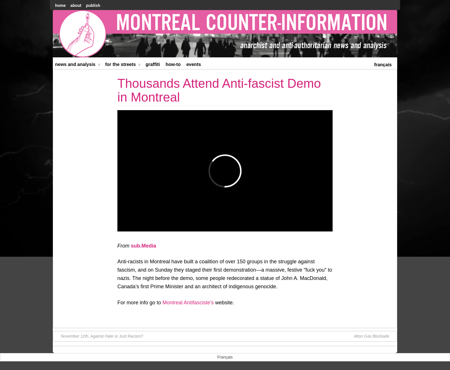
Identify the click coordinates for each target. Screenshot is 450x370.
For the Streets (123, 65)
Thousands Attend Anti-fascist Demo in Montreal (219, 90)
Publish (93, 5)
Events (193, 64)
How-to (173, 64)
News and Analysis (77, 65)
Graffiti (153, 64)
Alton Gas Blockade (374, 335)
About (75, 5)
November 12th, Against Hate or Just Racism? (99, 335)
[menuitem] (383, 64)
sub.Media (143, 246)
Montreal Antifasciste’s (188, 302)
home (60, 5)
